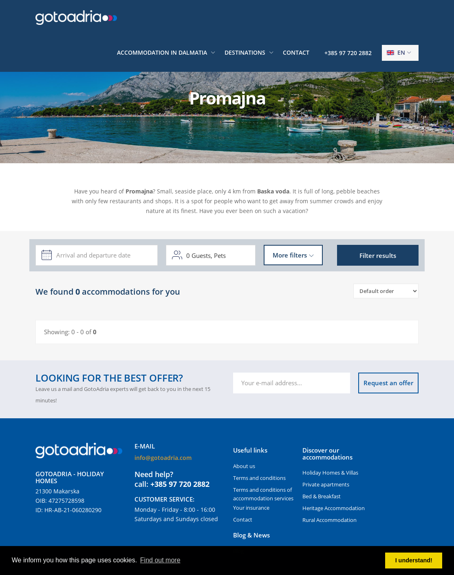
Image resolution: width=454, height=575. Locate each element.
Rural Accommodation (329, 520)
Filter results (377, 255)
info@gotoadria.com (163, 458)
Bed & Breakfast (321, 496)
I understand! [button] (413, 560)
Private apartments (325, 484)
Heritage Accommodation (333, 508)
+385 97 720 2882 (348, 53)
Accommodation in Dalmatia (162, 52)
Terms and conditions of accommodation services (263, 494)
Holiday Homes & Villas (330, 472)
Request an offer (388, 383)
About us (244, 466)
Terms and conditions (259, 478)
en (396, 52)
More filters (290, 255)
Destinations (245, 52)
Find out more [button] (160, 560)
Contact (296, 52)
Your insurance (251, 507)
